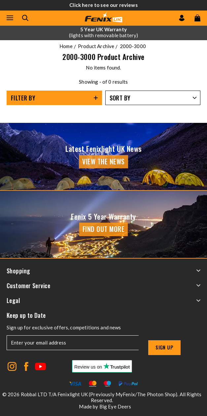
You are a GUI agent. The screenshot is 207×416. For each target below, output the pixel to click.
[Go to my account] (182, 18)
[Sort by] (153, 98)
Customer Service (103, 285)
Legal (103, 300)
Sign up (164, 347)
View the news (103, 161)
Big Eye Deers (115, 406)
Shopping (103, 270)
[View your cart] (197, 17)
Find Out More (104, 229)
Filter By (23, 98)
